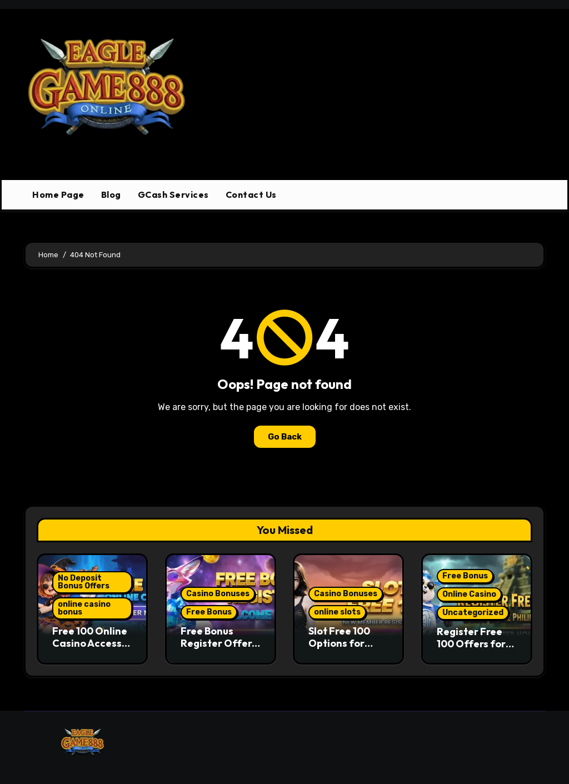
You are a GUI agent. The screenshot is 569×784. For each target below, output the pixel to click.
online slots (337, 612)
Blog (111, 194)
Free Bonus (209, 612)
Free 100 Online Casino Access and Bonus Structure (89, 649)
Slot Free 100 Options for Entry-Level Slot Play (347, 649)
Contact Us (251, 194)
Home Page (58, 194)
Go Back (285, 437)
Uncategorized (472, 612)
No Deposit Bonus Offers (83, 582)
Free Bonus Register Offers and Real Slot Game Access (219, 649)
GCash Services (173, 194)
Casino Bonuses (217, 593)
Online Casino (469, 594)
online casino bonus (84, 608)
